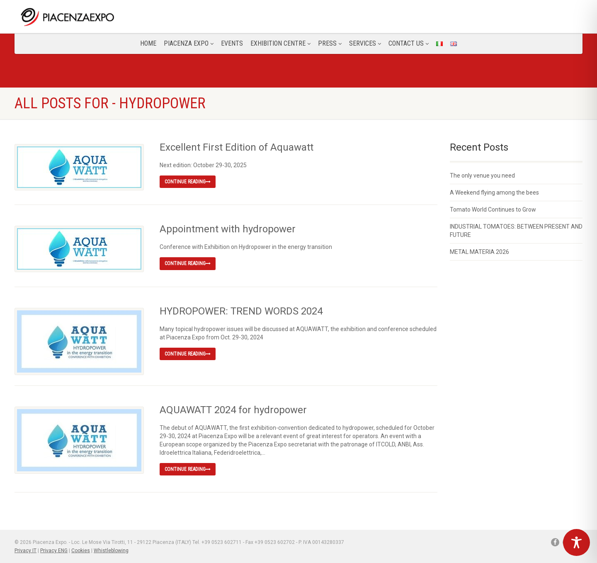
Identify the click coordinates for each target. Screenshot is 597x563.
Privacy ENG (54, 550)
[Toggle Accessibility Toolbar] (576, 542)
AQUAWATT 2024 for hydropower (233, 410)
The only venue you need (482, 175)
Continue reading (188, 182)
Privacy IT (25, 550)
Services (365, 43)
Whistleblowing (111, 550)
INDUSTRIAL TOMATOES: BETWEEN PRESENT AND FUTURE (516, 230)
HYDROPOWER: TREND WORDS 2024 (241, 311)
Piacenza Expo (189, 43)
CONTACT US (408, 43)
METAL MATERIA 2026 (479, 252)
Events (232, 43)
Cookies (80, 550)
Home (148, 43)
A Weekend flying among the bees (494, 192)
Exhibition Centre (280, 43)
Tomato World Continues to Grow (493, 209)
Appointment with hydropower (228, 229)
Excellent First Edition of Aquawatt (236, 147)
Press (330, 43)
